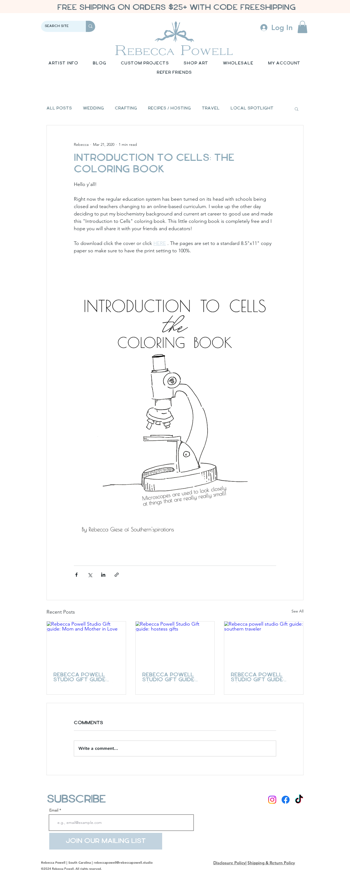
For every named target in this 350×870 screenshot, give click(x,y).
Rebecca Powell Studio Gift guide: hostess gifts (168, 677)
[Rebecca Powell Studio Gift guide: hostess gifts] (175, 644)
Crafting (126, 108)
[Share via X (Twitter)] (89, 574)
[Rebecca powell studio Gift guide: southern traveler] (263, 644)
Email (53, 810)
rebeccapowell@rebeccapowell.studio (123, 862)
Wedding (93, 108)
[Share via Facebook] (76, 574)
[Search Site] (59, 26)
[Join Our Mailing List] (105, 841)
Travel (211, 108)
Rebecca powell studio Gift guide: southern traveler (261, 677)
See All (297, 611)
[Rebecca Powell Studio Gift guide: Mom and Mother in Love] (86, 644)
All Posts (59, 108)
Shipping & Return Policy (271, 862)
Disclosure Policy (229, 862)
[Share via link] (116, 574)
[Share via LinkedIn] (103, 574)
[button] (302, 27)
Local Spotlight (252, 108)
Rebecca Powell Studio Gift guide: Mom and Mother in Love (83, 677)
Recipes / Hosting (169, 108)
